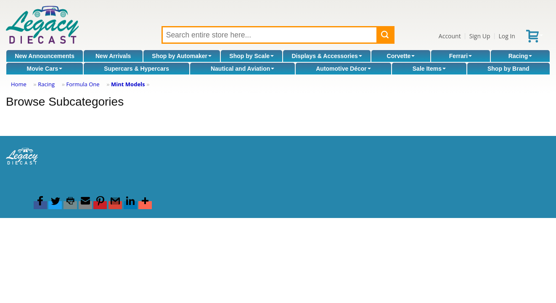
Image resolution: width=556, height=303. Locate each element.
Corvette (401, 56)
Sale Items (429, 68)
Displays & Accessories (326, 56)
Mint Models (128, 84)
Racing (520, 56)
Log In (506, 36)
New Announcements (44, 56)
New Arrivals (113, 56)
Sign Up (479, 36)
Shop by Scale (251, 56)
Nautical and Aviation (242, 68)
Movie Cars (44, 68)
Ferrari (460, 56)
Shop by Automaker (182, 56)
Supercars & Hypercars (136, 68)
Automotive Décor (343, 68)
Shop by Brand (508, 68)
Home (18, 84)
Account (450, 36)
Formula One (82, 84)
